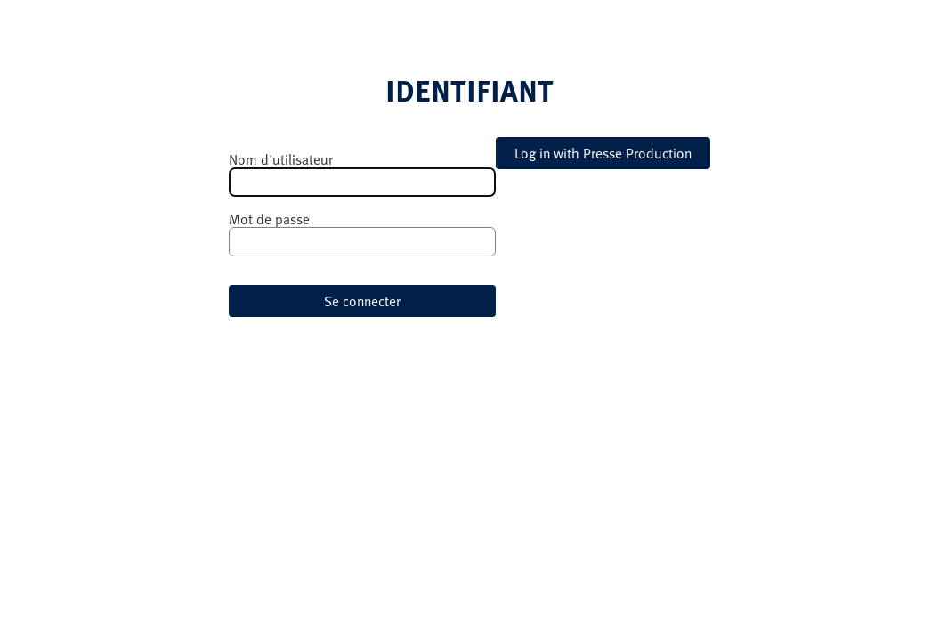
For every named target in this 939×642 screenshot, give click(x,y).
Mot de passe (269, 219)
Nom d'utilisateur (281, 159)
